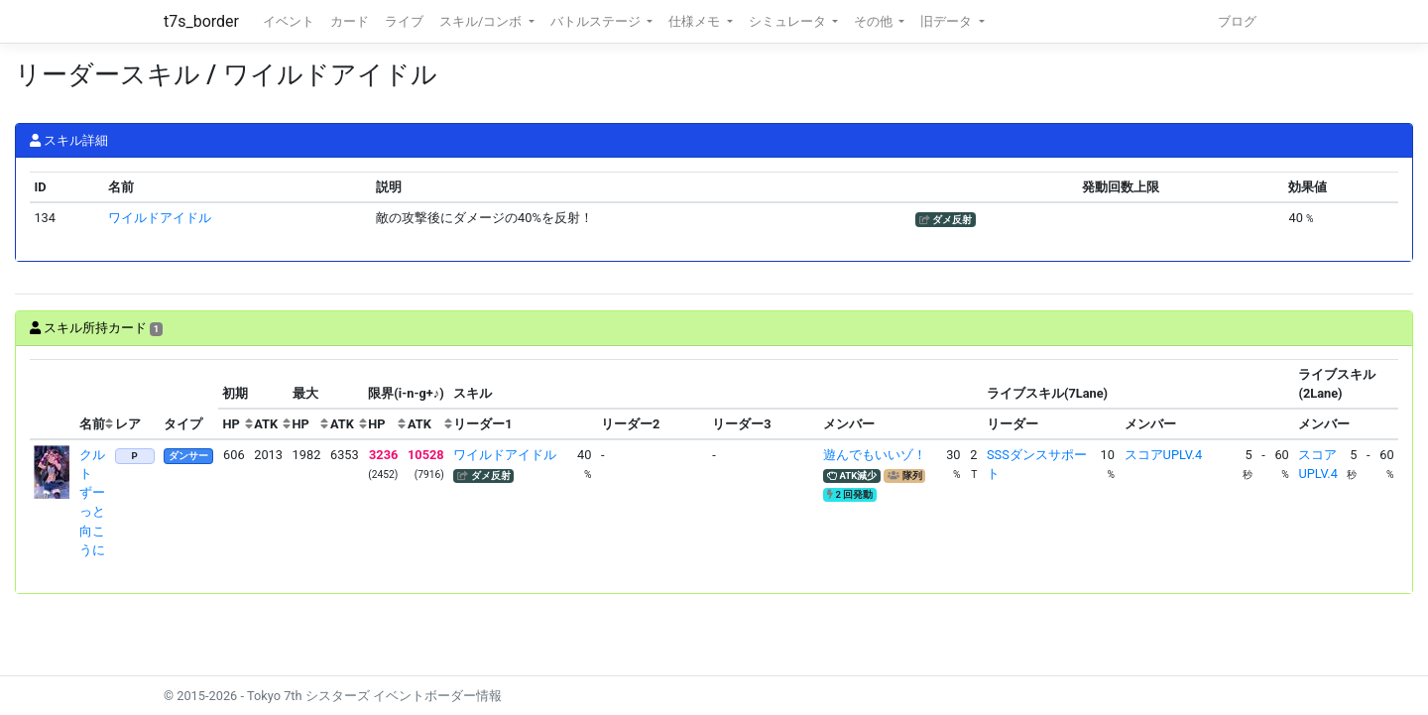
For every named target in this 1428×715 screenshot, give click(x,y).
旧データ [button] (947, 21)
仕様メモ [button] (695, 21)
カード (349, 21)
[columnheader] (52, 399)
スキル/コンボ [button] (482, 21)
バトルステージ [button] (597, 21)
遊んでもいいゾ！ (874, 454)
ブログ (1237, 21)
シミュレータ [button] (789, 21)
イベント (288, 21)
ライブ (404, 21)
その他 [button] (874, 21)
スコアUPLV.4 (1163, 454)
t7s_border (201, 21)
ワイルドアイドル (159, 217)
